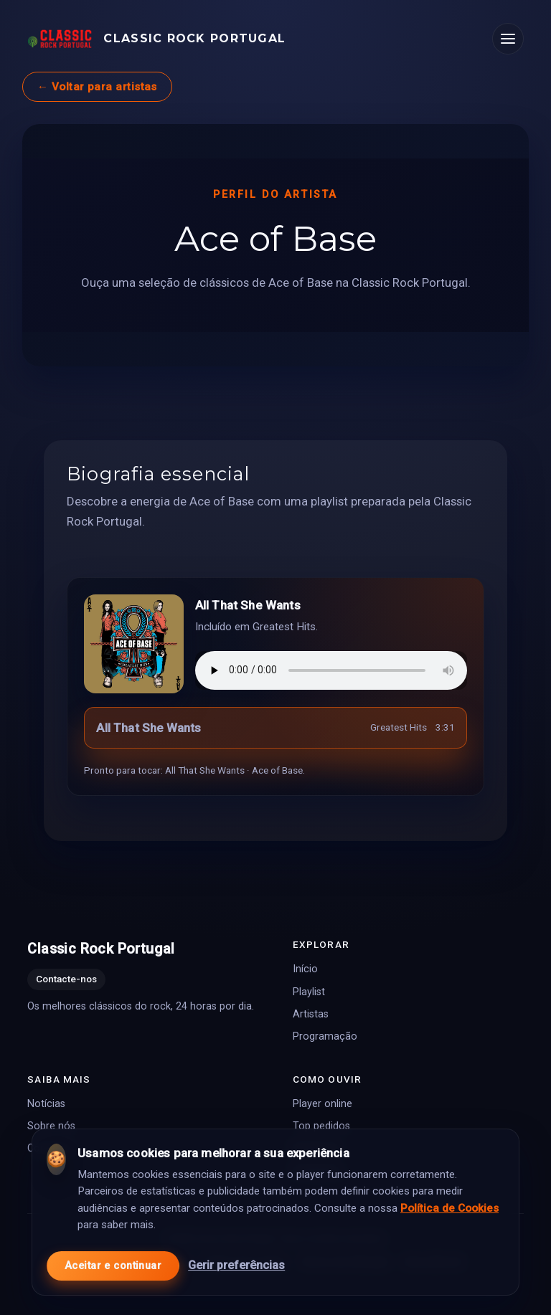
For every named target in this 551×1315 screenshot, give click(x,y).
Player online (322, 1104)
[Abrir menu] (508, 38)
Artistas (311, 1014)
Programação (325, 1036)
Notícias (46, 1104)
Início (305, 969)
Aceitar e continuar (113, 1263)
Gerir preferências (236, 1262)
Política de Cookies (449, 1205)
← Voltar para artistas (97, 86)
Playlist (309, 991)
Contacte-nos (66, 978)
